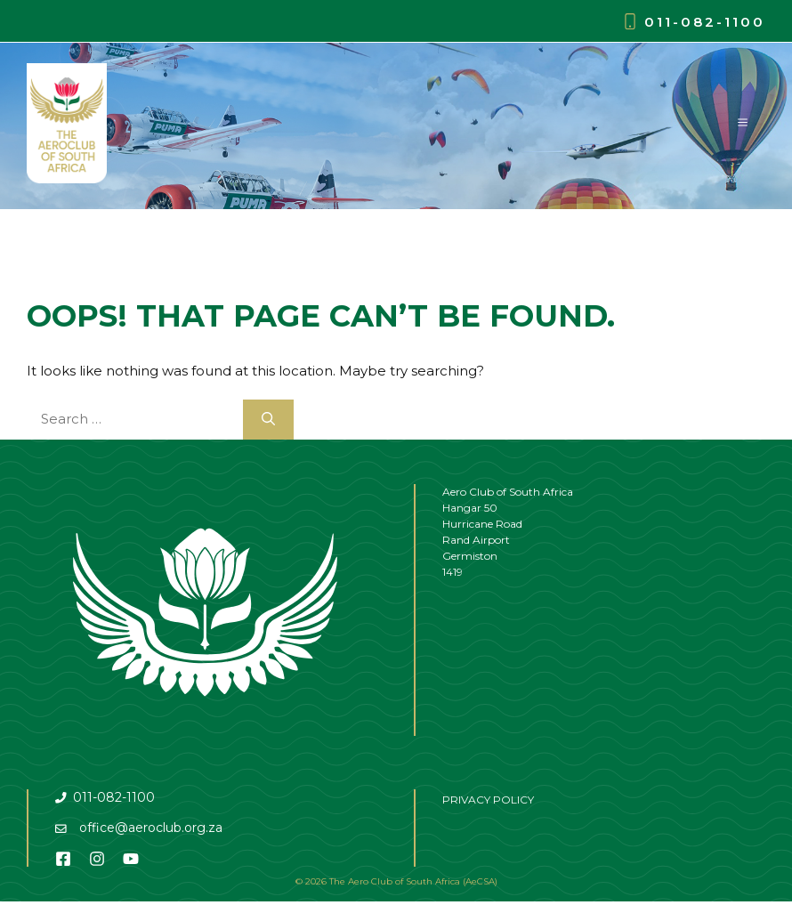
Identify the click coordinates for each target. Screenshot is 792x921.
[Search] (268, 420)
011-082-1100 (704, 21)
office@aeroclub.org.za (150, 828)
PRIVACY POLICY (488, 799)
